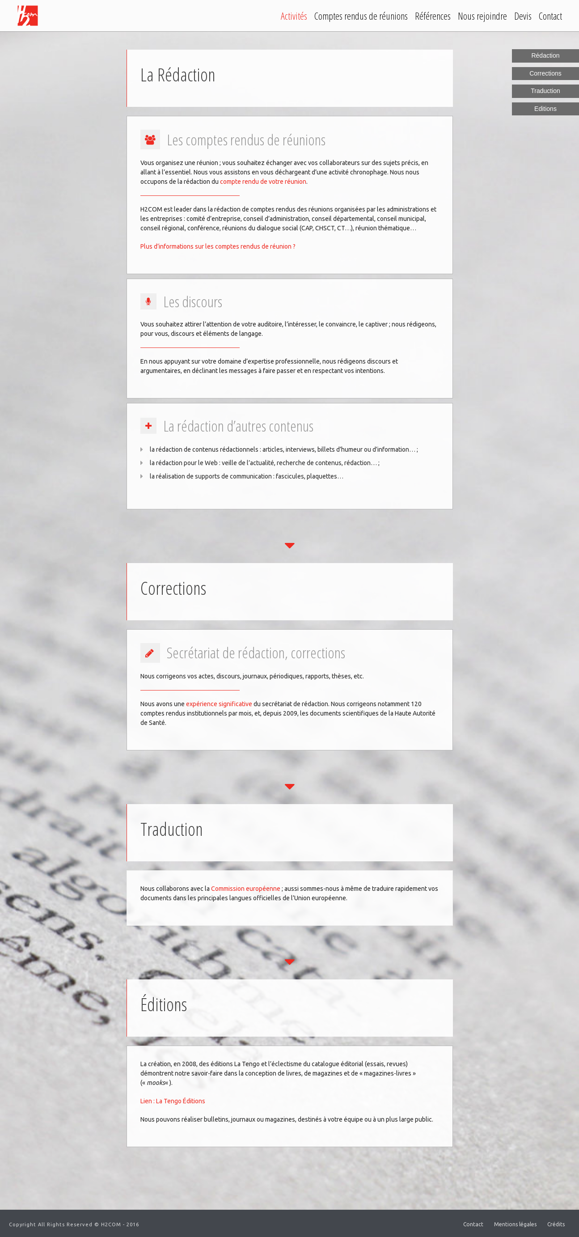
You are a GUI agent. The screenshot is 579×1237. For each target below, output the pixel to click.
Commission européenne (245, 888)
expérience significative (219, 703)
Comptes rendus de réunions (361, 15)
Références (433, 15)
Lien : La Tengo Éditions (172, 1101)
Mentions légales (515, 1224)
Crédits (556, 1224)
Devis (523, 15)
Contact (550, 15)
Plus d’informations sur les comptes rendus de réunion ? (218, 246)
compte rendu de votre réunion (263, 181)
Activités (294, 15)
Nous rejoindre (482, 15)
